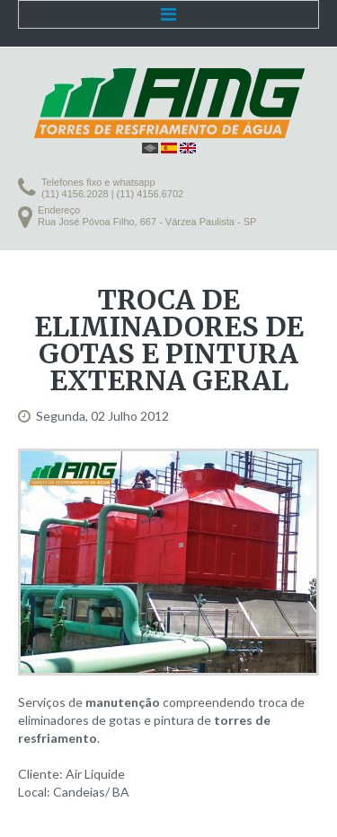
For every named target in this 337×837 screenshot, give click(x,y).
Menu (168, 14)
